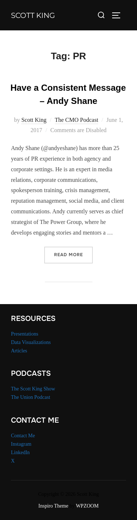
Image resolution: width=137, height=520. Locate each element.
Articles (19, 350)
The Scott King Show (33, 389)
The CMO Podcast (76, 120)
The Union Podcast (30, 397)
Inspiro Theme (53, 506)
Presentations (24, 334)
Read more (73, 254)
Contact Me (23, 435)
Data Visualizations (31, 342)
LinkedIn (20, 452)
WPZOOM (87, 506)
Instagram (21, 444)
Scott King (33, 15)
